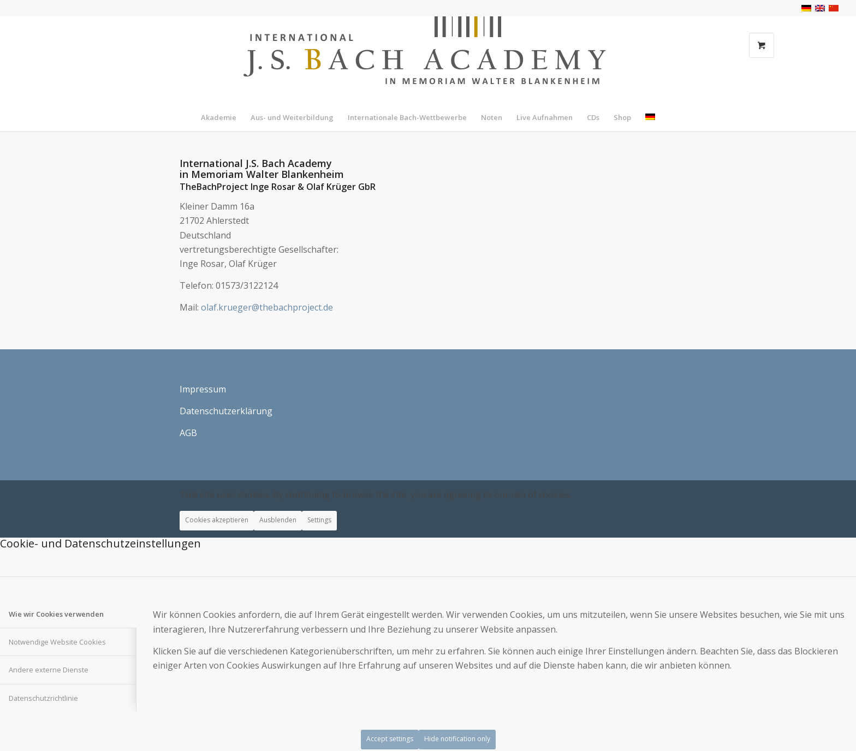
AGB (188, 433)
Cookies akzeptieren (216, 519)
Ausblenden (277, 519)
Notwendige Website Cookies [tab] (57, 642)
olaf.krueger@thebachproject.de (267, 307)
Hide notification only (457, 738)
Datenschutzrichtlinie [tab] (43, 698)
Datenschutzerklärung (226, 411)
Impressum (203, 389)
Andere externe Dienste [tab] (48, 670)
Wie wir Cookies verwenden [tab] (56, 614)
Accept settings (389, 738)
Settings (319, 519)
